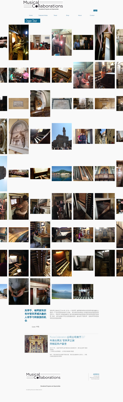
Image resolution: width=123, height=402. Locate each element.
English (33, 327)
